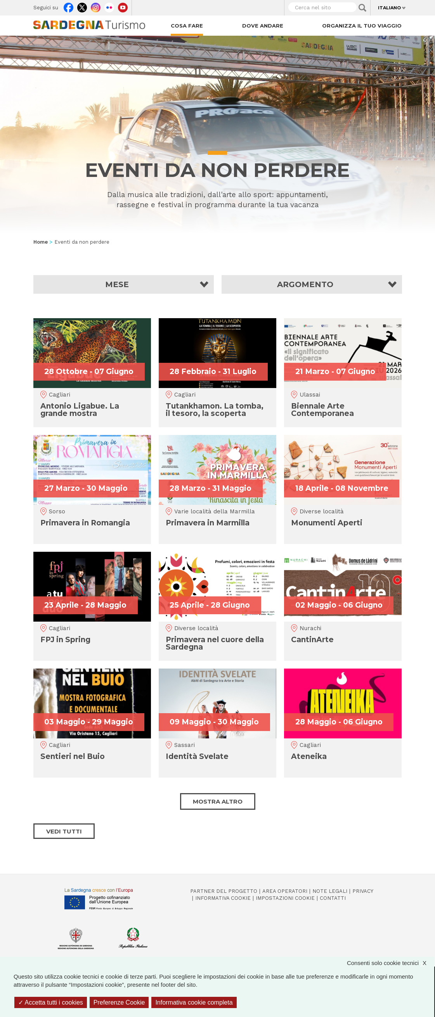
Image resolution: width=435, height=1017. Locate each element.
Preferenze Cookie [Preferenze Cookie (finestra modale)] (119, 1002)
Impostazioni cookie (285, 898)
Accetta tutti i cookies (50, 1002)
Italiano (389, 7)
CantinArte (312, 639)
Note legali (329, 891)
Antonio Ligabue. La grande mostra (79, 410)
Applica (362, 8)
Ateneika (309, 756)
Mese (117, 284)
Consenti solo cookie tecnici (390, 963)
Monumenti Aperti (326, 522)
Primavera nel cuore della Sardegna (215, 643)
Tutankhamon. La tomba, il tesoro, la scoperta (214, 410)
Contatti (333, 898)
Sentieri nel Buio (72, 756)
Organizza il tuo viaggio (362, 26)
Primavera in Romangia (85, 522)
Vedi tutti (64, 831)
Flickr (109, 6)
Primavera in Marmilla (208, 522)
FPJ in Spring (65, 639)
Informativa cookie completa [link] (193, 1002)
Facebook (68, 6)
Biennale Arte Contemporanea (322, 410)
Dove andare (262, 26)
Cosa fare (187, 26)
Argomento (305, 284)
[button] (123, 284)
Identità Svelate (197, 756)
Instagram (96, 6)
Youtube (123, 6)
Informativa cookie (223, 898)
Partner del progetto (223, 891)
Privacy (362, 891)
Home (40, 242)
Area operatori (284, 891)
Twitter (82, 6)
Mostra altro (218, 801)
